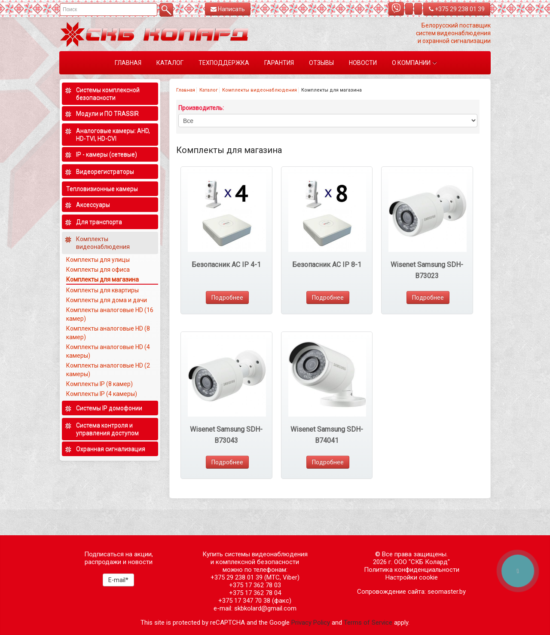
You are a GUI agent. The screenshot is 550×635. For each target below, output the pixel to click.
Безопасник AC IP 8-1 (326, 265)
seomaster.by (447, 591)
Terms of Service (368, 622)
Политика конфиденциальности (411, 570)
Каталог (208, 90)
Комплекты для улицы (98, 259)
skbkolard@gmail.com (265, 608)
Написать (228, 9)
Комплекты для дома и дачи (106, 300)
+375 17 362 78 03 (255, 585)
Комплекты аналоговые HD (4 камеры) (108, 351)
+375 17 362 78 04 (255, 593)
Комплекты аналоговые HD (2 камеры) (108, 369)
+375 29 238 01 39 (457, 9)
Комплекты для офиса (98, 269)
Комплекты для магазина (102, 279)
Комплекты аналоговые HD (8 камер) (108, 333)
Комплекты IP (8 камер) (99, 383)
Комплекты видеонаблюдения (259, 90)
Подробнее (227, 297)
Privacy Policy (310, 622)
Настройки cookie (411, 577)
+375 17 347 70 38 (244, 600)
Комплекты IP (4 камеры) (101, 393)
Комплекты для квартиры (102, 290)
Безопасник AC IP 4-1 (226, 265)
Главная (185, 90)
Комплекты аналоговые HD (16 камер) (109, 314)
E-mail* (118, 580)
